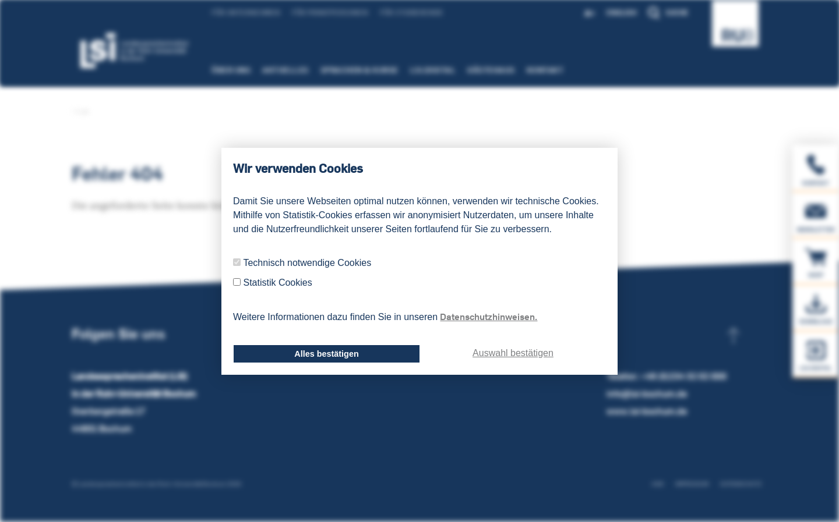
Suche (677, 13)
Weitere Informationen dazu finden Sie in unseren (385, 316)
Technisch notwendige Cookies (307, 263)
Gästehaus (482, 69)
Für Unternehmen (237, 12)
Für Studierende (403, 12)
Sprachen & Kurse (351, 69)
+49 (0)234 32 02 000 (683, 376)
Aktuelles (276, 69)
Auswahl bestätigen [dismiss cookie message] (513, 353)
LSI (80, 112)
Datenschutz (741, 484)
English (630, 12)
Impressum (691, 484)
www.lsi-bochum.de (647, 411)
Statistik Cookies (277, 282)
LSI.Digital (424, 69)
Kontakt (536, 69)
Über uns (222, 69)
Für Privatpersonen (321, 12)
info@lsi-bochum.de (647, 393)
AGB (657, 484)
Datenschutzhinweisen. (488, 316)
